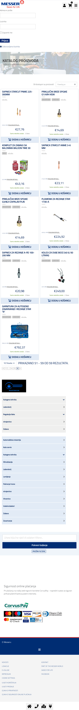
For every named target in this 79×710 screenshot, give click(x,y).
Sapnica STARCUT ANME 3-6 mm (56, 147)
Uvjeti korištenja (9, 682)
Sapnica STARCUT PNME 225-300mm (17, 93)
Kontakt (44, 662)
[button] (70, 6)
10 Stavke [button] (9, 363)
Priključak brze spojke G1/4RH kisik (54, 93)
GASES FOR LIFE (47, 670)
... (8, 368)
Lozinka (3, 21)
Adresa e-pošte (6, 10)
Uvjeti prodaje (8, 686)
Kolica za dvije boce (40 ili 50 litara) (57, 254)
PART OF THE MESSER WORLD (52, 666)
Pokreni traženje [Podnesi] (39, 545)
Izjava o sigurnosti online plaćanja (16, 694)
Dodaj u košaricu (21, 139)
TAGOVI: (4, 97)
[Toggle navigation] (39, 650)
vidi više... (4, 99)
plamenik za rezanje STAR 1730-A (56, 200)
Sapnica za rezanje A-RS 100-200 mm (18, 254)
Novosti (5, 662)
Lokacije (5, 666)
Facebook (45, 674)
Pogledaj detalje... (14, 125)
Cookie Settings (8, 678)
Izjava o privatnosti (10, 690)
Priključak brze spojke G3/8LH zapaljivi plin (15, 200)
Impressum (6, 674)
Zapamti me (6, 32)
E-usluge (5, 670)
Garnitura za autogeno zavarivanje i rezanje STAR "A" (16, 309)
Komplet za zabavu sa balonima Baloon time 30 (16, 147)
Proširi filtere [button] (38, 551)
